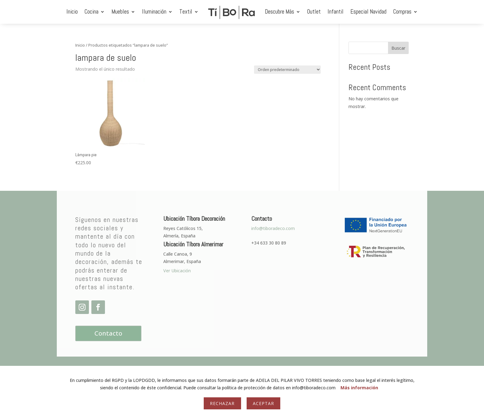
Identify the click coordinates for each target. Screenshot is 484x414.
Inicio (72, 11)
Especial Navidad (368, 11)
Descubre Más (279, 11)
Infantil (336, 11)
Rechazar (222, 403)
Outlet (314, 11)
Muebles (120, 11)
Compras (402, 11)
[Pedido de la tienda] (287, 69)
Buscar (398, 48)
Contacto (108, 333)
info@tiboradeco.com (273, 228)
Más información (359, 388)
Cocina (91, 11)
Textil (185, 11)
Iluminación (154, 11)
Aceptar (263, 403)
